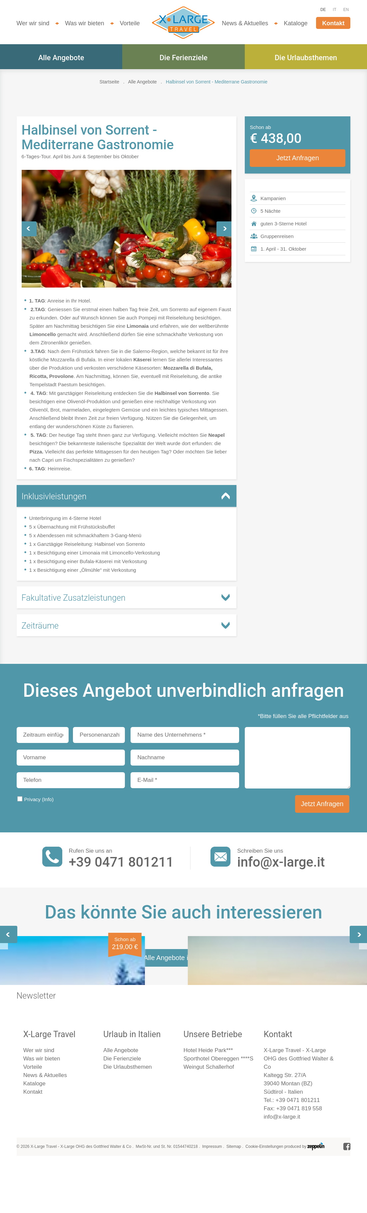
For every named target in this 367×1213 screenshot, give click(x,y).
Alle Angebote (61, 58)
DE (323, 9)
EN (346, 9)
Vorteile (130, 23)
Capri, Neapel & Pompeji (179, 1007)
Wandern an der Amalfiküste (50, 1012)
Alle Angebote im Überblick (183, 1127)
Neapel (262, 1007)
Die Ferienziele (183, 58)
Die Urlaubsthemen (306, 58)
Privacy (39, 799)
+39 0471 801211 (121, 862)
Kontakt (333, 23)
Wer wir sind (33, 23)
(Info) (48, 799)
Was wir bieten (84, 23)
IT (334, 9)
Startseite (109, 81)
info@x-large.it (281, 862)
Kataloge (295, 23)
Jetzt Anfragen (297, 158)
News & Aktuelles (245, 23)
